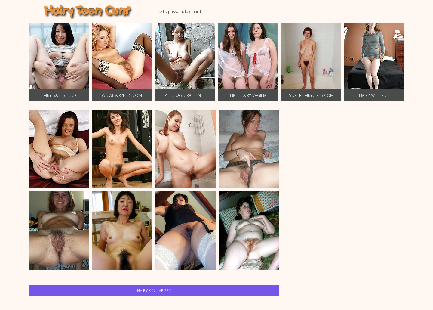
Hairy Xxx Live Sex (154, 290)
